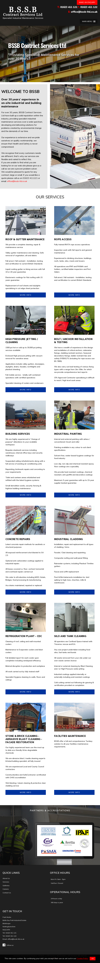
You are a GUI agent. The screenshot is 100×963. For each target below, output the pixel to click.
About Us (6, 878)
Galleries (6, 885)
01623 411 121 (68, 7)
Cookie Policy (82, 958)
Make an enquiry (87, 2)
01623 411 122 (88, 7)
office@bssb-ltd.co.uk (84, 11)
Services (6, 882)
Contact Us (7, 893)
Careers (6, 889)
